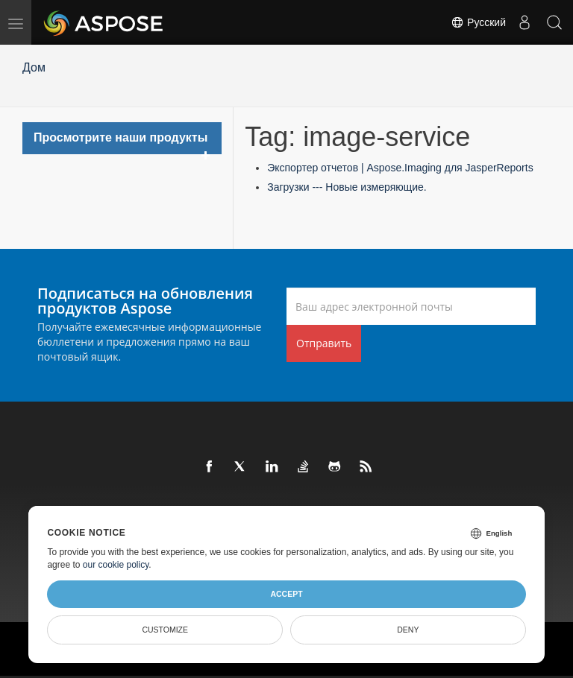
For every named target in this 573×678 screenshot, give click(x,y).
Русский (478, 22)
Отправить (323, 343)
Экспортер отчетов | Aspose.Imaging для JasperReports (400, 168)
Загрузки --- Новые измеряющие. (347, 187)
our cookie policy (116, 565)
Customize (165, 629)
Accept (286, 593)
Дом (34, 67)
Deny (408, 629)
